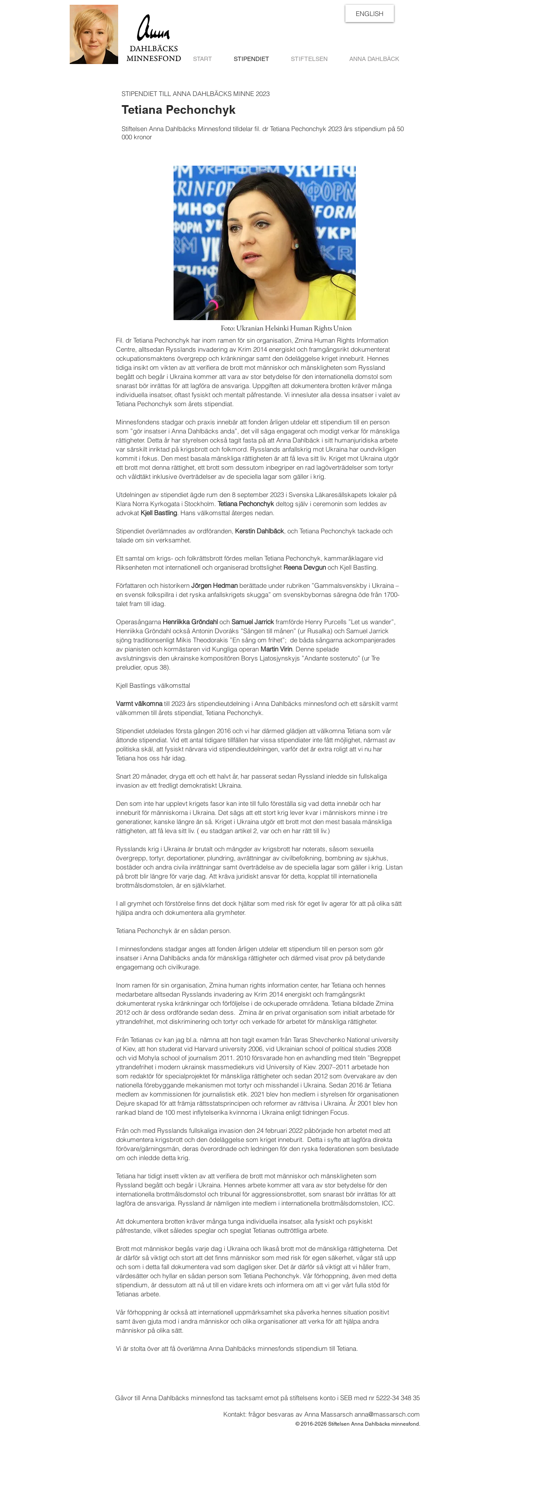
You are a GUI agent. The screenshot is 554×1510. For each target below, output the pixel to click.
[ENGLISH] (369, 13)
